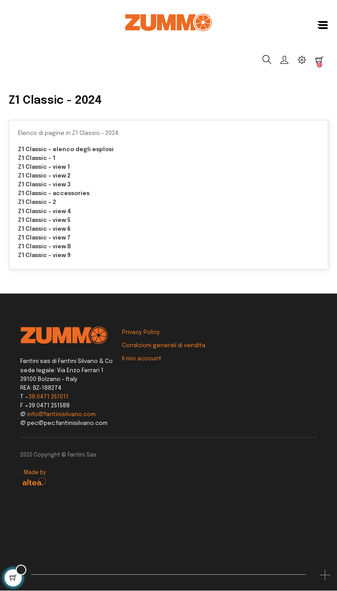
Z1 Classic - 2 (37, 203)
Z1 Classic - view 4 (44, 212)
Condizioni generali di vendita (163, 346)
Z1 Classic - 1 (36, 159)
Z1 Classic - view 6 (44, 229)
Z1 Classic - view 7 (44, 239)
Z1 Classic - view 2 (44, 177)
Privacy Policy (141, 333)
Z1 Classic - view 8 (44, 247)
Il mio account (141, 360)
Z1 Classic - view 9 (44, 256)
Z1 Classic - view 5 (44, 221)
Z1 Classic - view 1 (44, 167)
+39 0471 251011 (46, 398)
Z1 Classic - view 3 (44, 186)
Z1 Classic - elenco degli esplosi (66, 150)
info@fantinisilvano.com (61, 415)
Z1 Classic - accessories (54, 194)
